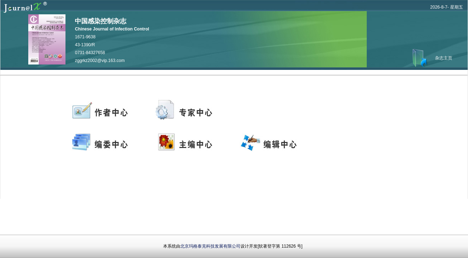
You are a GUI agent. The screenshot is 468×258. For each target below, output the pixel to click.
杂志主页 (443, 58)
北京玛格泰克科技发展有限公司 (210, 246)
